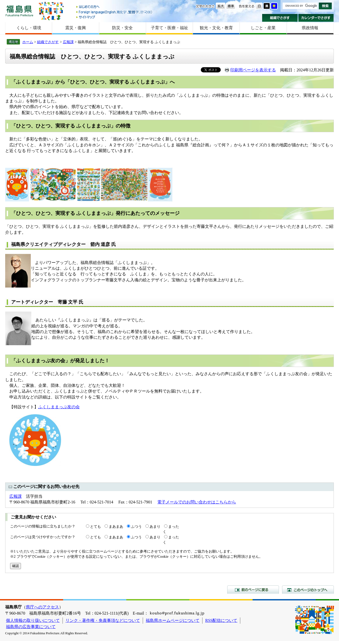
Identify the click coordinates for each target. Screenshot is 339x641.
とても (95, 526)
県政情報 (310, 28)
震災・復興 (75, 28)
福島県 (19, 11)
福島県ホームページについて (173, 620)
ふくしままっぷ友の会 (59, 407)
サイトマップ (114, 16)
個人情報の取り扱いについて (33, 620)
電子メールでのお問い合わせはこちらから (196, 502)
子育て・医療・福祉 (169, 28)
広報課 (68, 42)
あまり (155, 526)
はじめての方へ (114, 7)
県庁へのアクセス (42, 607)
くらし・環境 (28, 28)
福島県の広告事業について (31, 626)
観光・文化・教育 (216, 28)
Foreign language (114, 12)
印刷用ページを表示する (253, 70)
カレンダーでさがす (316, 18)
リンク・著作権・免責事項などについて (102, 620)
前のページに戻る (253, 589)
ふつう (136, 526)
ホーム (27, 42)
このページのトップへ (308, 589)
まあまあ (116, 526)
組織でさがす (280, 18)
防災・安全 (122, 28)
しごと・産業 (263, 28)
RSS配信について (221, 620)
